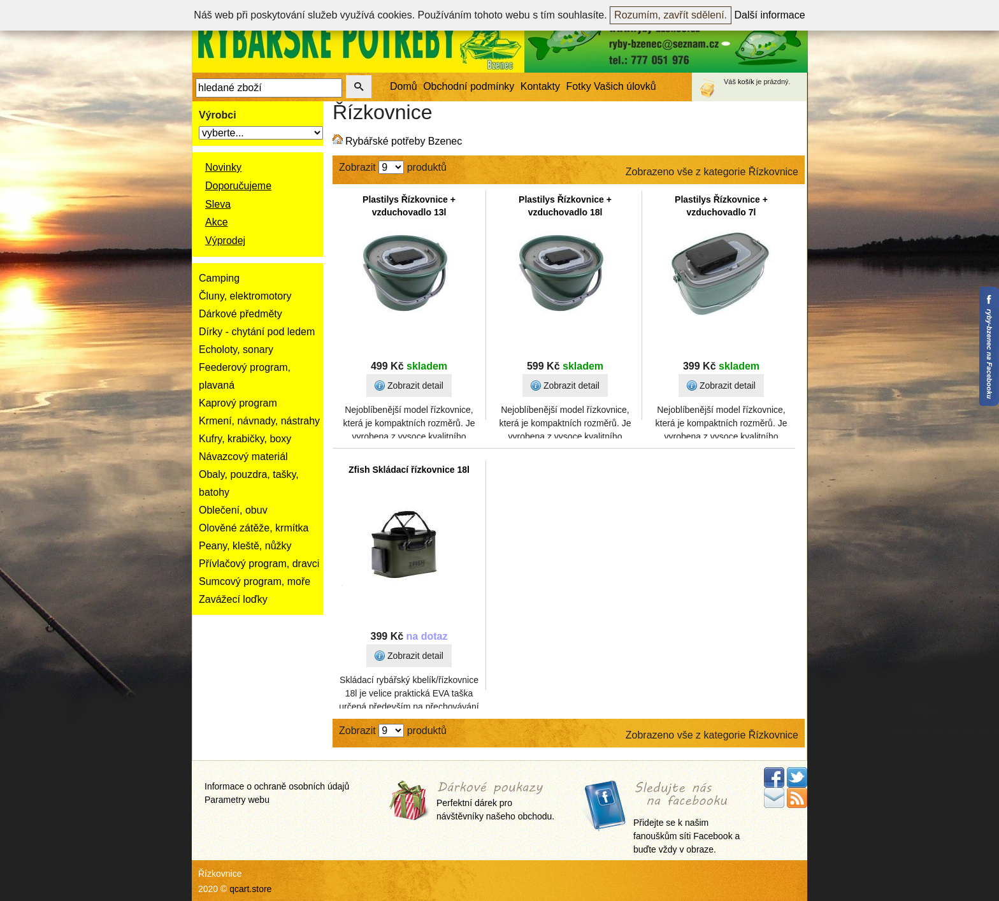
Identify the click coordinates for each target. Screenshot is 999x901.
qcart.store (250, 889)
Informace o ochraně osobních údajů (277, 786)
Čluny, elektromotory (245, 296)
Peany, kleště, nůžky (245, 545)
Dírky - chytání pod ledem (257, 331)
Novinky (223, 167)
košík (746, 81)
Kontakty (540, 86)
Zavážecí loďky (233, 599)
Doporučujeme (238, 185)
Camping (219, 278)
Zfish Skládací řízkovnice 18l (409, 470)
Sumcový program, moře (254, 581)
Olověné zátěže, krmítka (254, 528)
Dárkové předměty (240, 313)
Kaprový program (238, 403)
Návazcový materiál (243, 456)
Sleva (218, 204)
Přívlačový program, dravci (259, 563)
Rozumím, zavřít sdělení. (670, 15)
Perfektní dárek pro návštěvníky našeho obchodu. (495, 801)
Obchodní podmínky (468, 86)
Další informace (770, 15)
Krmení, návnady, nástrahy (259, 420)
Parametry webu (237, 800)
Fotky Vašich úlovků (611, 86)
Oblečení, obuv (233, 510)
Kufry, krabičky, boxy (245, 438)
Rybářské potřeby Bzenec (403, 141)
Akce (216, 222)
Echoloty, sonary (236, 349)
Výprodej (225, 240)
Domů (403, 86)
